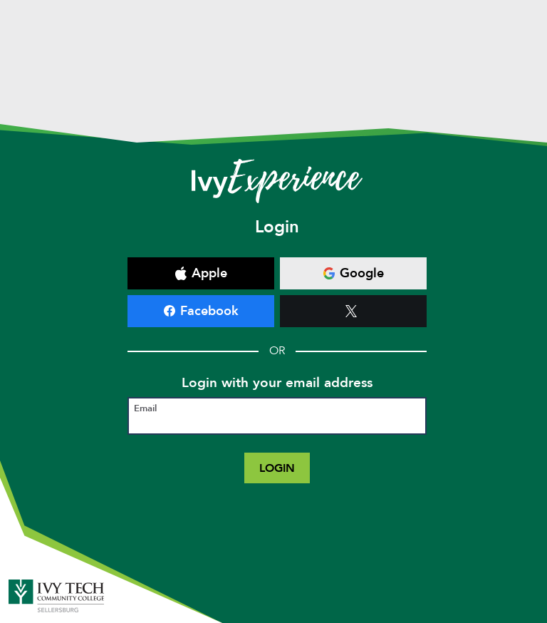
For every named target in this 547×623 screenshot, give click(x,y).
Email (145, 408)
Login (277, 468)
